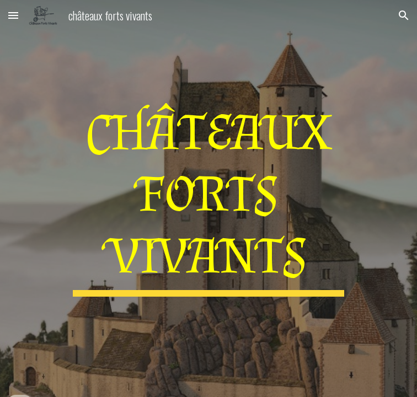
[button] (13, 15)
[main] (208, 198)
